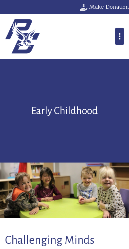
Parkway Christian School (22, 36)
